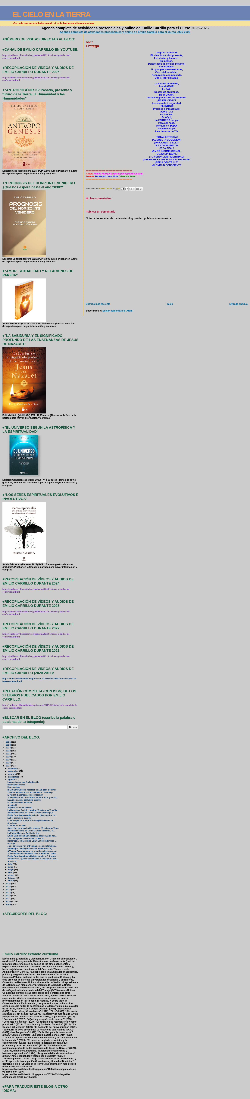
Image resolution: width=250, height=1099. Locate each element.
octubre (12, 774)
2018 (8, 762)
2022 (8, 750)
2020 (8, 756)
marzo (11, 875)
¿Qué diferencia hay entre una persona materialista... (32, 846)
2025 (8, 742)
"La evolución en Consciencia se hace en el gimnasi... (33, 798)
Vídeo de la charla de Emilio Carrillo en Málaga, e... (31, 813)
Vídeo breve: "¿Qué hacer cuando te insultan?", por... (33, 859)
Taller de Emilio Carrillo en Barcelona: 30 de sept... (31, 792)
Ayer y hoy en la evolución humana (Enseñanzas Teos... (34, 828)
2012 (8, 895)
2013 (8, 892)
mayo (11, 869)
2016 (8, 883)
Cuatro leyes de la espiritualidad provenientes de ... (31, 820)
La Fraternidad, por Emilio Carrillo (23, 833)
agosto (11, 779)
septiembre (14, 777)
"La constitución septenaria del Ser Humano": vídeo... (33, 854)
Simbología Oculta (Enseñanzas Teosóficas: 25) (30, 849)
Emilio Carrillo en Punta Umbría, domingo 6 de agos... (33, 856)
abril (10, 872)
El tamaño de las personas (20, 803)
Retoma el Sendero (16, 785)
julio (10, 864)
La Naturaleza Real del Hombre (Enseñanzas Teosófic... (33, 810)
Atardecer (12, 861)
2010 (8, 901)
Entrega (11, 844)
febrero (12, 878)
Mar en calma (14, 787)
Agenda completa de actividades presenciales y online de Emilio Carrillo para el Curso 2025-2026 (125, 31)
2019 (8, 759)
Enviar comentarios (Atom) (117, 310)
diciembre (13, 768)
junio (11, 867)
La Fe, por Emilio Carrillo (19, 818)
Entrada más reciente (98, 303)
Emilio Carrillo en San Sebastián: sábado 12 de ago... (32, 836)
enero (11, 881)
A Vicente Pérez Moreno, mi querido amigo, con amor (32, 851)
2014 (8, 889)
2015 (8, 886)
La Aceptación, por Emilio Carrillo (23, 782)
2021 (8, 753)
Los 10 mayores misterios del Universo (26, 838)
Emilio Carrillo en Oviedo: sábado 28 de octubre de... (32, 815)
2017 (8, 765)
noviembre (13, 771)
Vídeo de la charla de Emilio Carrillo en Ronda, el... (31, 831)
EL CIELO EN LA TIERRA (52, 14)
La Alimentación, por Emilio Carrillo (24, 800)
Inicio (170, 303)
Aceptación (13, 805)
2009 (8, 904)
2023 (8, 747)
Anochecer (13, 823)
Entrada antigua (238, 303)
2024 (8, 745)
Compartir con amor (17, 825)
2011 (8, 898)
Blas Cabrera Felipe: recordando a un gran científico (32, 790)
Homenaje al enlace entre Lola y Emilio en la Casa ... (32, 841)
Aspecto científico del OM (20, 808)
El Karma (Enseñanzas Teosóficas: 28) (25, 795)
